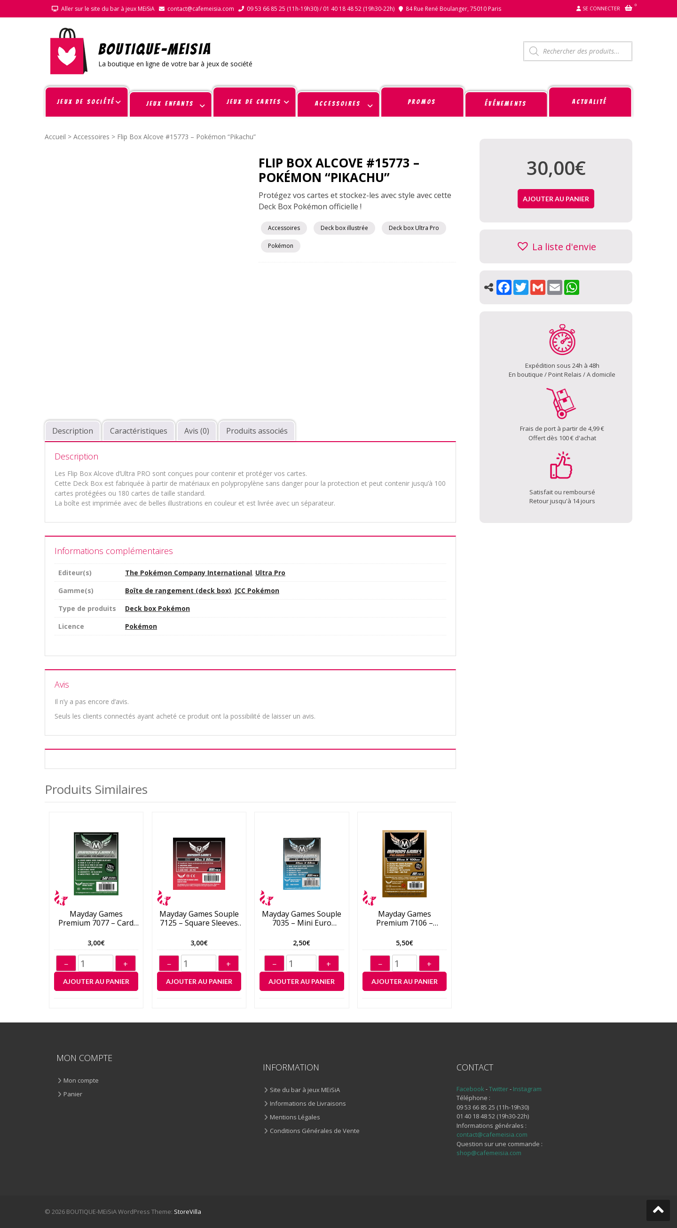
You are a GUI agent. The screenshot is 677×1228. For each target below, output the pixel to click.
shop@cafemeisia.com (489, 1153)
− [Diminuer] (66, 964)
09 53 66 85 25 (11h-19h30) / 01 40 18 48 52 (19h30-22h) (320, 9)
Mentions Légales (295, 1117)
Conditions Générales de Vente (315, 1130)
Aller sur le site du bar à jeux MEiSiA (108, 9)
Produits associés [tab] (257, 431)
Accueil (55, 136)
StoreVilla (187, 1211)
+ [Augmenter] (125, 964)
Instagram (527, 1089)
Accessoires (91, 136)
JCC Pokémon (257, 590)
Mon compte (81, 1080)
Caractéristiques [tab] (138, 431)
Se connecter (601, 8)
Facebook (470, 1089)
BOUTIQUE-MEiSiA (155, 48)
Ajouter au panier (96, 981)
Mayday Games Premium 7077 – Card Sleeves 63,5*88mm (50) (96, 918)
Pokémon (280, 246)
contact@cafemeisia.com (200, 9)
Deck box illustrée (344, 228)
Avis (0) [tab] (196, 431)
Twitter (499, 1089)
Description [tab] (72, 431)
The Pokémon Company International (188, 572)
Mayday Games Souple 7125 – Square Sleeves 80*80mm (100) (199, 918)
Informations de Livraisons (308, 1103)
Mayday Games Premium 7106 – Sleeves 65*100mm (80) (405, 918)
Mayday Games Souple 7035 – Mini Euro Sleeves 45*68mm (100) (302, 918)
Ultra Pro (270, 572)
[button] (556, 246)
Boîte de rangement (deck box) (178, 590)
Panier (72, 1094)
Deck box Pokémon (157, 608)
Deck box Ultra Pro (414, 228)
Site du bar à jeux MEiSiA (305, 1089)
